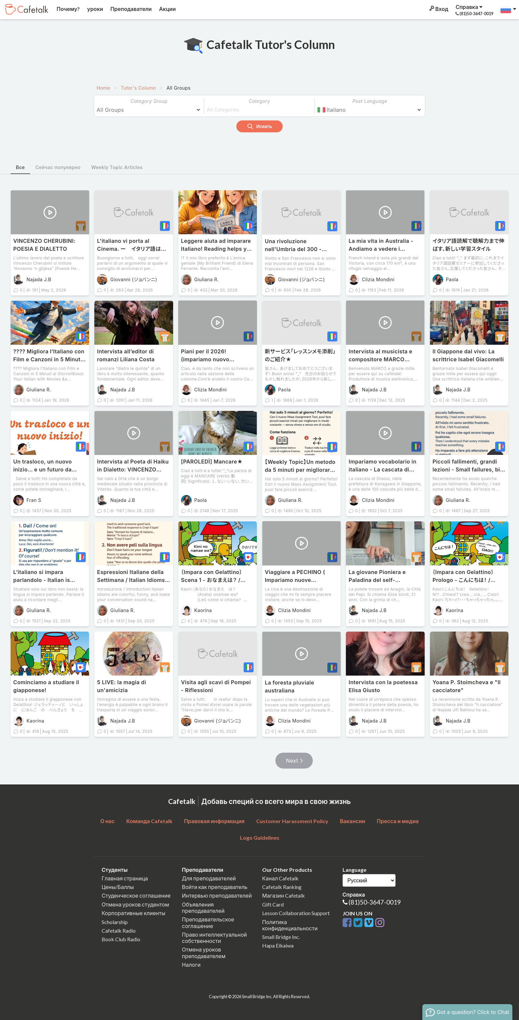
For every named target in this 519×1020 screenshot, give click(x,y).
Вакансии (352, 821)
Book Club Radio (121, 939)
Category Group (148, 101)
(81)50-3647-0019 (375, 902)
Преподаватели (130, 9)
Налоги (191, 964)
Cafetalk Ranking (282, 887)
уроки (94, 9)
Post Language (370, 101)
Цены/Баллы (118, 887)
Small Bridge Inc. (281, 937)
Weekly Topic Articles (116, 167)
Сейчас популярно (58, 167)
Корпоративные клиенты (133, 913)
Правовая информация (214, 821)
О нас (107, 821)
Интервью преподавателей (217, 895)
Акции (167, 9)
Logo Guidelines (259, 837)
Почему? (68, 9)
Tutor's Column (138, 88)
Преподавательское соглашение (208, 922)
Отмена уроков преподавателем (204, 952)
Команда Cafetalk (149, 821)
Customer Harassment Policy (292, 821)
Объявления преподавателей (203, 907)
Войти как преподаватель (215, 887)
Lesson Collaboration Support (296, 913)
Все (20, 167)
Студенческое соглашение (136, 895)
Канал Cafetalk (280, 878)
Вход (438, 9)
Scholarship (115, 922)
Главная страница (125, 878)
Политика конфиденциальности (290, 925)
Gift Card (273, 904)
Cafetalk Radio (119, 930)
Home (103, 88)
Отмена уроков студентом (135, 904)
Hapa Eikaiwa (278, 945)
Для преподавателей (209, 878)
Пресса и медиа (398, 821)
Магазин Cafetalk (283, 895)
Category (259, 101)
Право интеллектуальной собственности (214, 937)
